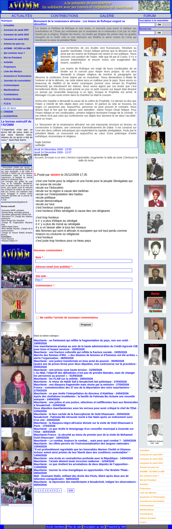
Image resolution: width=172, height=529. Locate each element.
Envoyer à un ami (55, 157)
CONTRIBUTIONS (64, 16)
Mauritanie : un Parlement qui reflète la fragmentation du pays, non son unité (81, 340)
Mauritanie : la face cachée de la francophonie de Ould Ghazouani (74, 414)
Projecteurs (8, 67)
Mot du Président (11, 57)
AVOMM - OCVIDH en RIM (15, 48)
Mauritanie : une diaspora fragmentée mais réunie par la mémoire (74, 384)
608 (71, 490)
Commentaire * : (45, 285)
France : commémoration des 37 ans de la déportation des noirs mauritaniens (81, 387)
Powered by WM (116, 526)
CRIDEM (8, 111)
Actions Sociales (11, 99)
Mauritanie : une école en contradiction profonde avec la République (76, 458)
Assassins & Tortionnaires (16, 76)
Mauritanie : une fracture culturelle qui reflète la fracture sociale (73, 352)
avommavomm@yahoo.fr (14, 202)
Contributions (9, 94)
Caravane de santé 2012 (15, 39)
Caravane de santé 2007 (15, 30)
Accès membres (55, 526)
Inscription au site (94, 526)
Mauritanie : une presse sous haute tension (60, 369)
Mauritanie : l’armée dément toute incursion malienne (66, 461)
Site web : (41, 276)
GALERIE (107, 16)
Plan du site (74, 526)
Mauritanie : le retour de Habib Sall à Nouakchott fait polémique (73, 381)
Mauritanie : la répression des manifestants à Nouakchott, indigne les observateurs (85, 481)
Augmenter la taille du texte (106, 157)
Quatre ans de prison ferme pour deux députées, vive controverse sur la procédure (85, 363)
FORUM (149, 16)
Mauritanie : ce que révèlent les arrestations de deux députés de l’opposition (81, 464)
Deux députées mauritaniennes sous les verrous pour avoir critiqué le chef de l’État (85, 408)
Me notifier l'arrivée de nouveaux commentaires (69, 317)
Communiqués (10, 85)
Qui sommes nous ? (13, 53)
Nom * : (39, 257)
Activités (7, 62)
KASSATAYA (10, 116)
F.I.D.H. (6, 103)
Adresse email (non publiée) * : (54, 266)
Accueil (39, 157)
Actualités (7, 25)
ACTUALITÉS (22, 16)
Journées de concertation (16, 80)
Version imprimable (78, 157)
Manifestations (10, 90)
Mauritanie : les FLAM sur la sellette (56, 378)
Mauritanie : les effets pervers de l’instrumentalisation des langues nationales (81, 443)
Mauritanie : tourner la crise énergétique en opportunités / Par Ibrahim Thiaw (81, 470)
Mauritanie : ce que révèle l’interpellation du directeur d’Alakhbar (73, 393)
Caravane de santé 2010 (15, 34)
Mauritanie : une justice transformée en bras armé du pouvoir (71, 361)
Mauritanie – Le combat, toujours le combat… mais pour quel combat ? (77, 440)
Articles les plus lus (12, 44)
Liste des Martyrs (11, 71)
